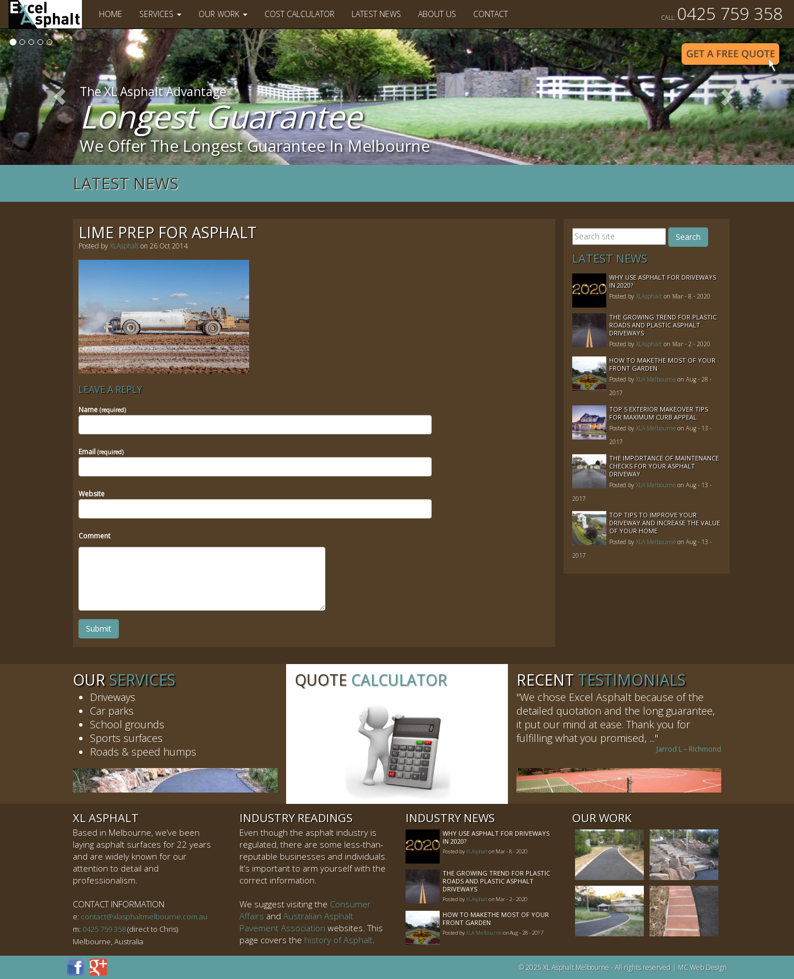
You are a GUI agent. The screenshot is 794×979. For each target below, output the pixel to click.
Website (91, 494)
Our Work (222, 14)
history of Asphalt (338, 939)
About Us (437, 14)
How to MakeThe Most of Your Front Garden (662, 364)
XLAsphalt (124, 246)
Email (100, 452)
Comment (94, 536)
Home (110, 14)
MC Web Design (702, 967)
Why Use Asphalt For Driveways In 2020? (662, 281)
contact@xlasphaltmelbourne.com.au (144, 916)
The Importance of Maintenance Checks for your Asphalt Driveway (664, 466)
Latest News (376, 14)
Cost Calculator (299, 14)
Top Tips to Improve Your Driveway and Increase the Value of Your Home (664, 523)
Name (102, 409)
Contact (490, 14)
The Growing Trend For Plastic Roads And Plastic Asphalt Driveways (663, 325)
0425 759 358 (722, 13)
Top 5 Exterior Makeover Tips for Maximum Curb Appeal (658, 413)
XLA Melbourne (656, 379)
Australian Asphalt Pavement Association (296, 922)
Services (160, 14)
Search (688, 236)
